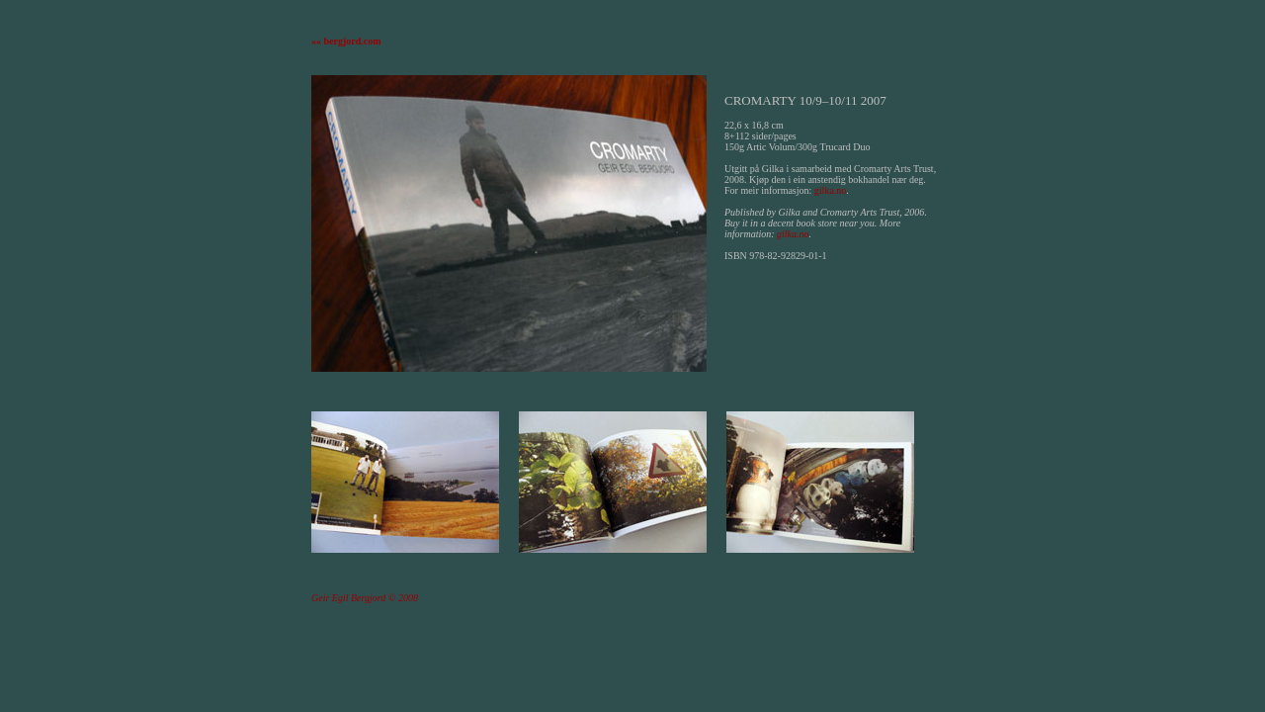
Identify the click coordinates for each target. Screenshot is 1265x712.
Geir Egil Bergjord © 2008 (364, 597)
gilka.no (830, 190)
